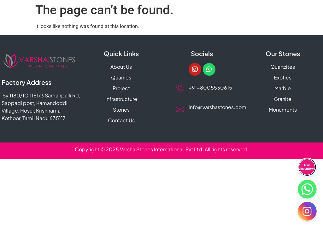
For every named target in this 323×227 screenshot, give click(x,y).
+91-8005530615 (210, 87)
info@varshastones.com (217, 107)
